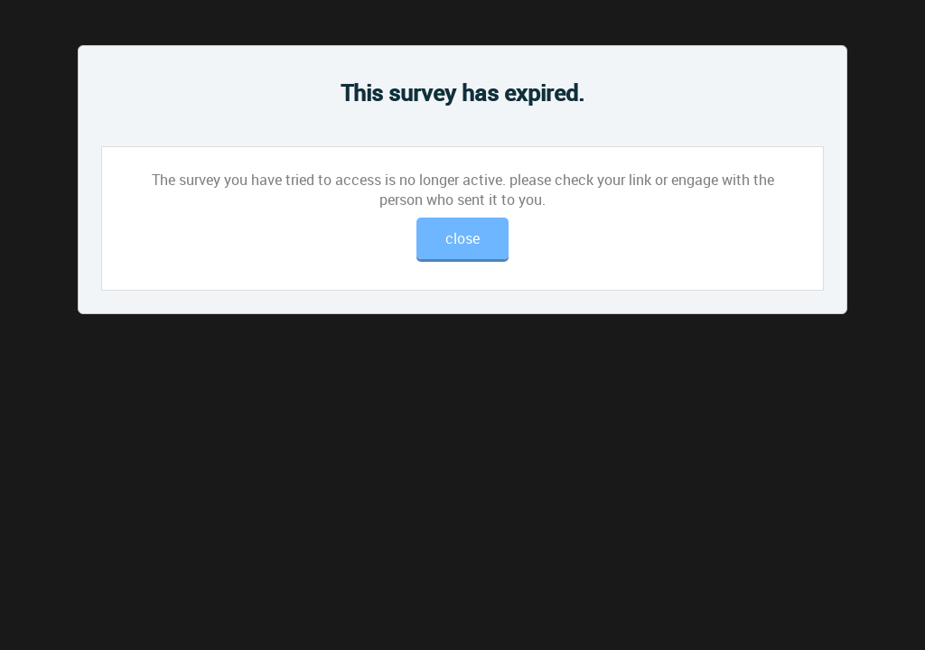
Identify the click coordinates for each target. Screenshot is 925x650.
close (462, 238)
